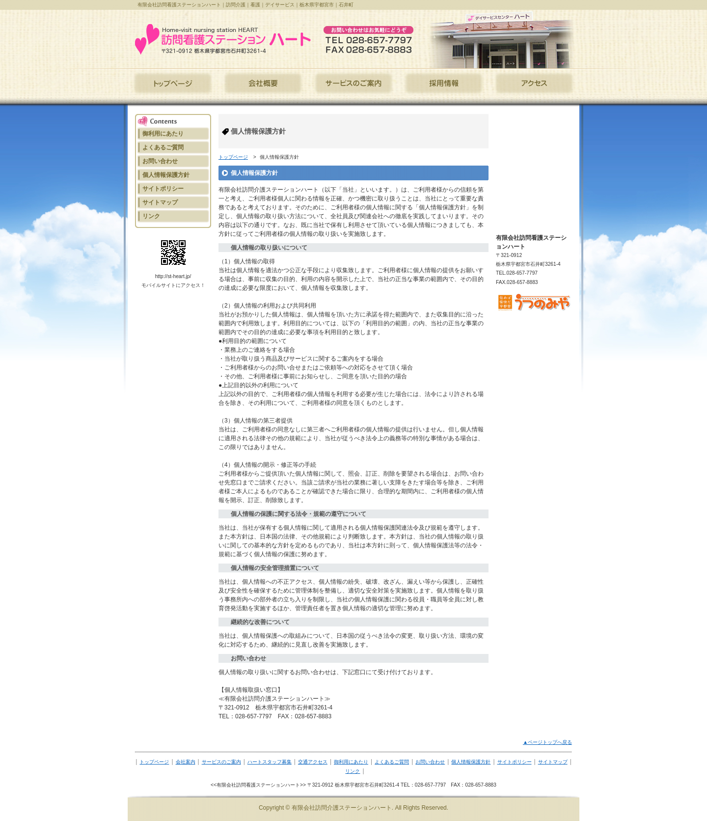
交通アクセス (312, 761)
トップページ (233, 157)
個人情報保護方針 (470, 761)
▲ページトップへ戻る (547, 742)
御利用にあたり (351, 761)
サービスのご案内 (221, 761)
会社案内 (185, 761)
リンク (352, 771)
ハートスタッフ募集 (269, 761)
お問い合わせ (430, 761)
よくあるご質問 (392, 761)
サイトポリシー (514, 761)
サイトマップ (553, 761)
